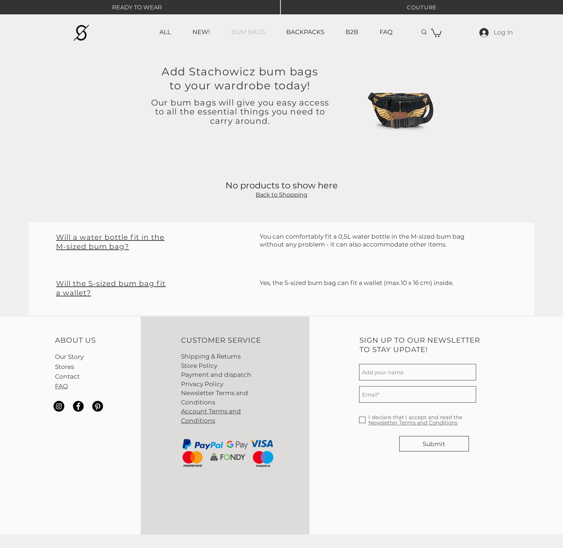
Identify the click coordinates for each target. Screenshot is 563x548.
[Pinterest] (97, 406)
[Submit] (434, 443)
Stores (64, 366)
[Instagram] (58, 406)
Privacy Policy (202, 384)
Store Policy (199, 365)
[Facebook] (78, 406)
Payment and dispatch (216, 374)
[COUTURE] (421, 7)
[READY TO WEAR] (137, 7)
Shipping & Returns (211, 356)
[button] (436, 32)
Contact (67, 376)
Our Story (69, 356)
